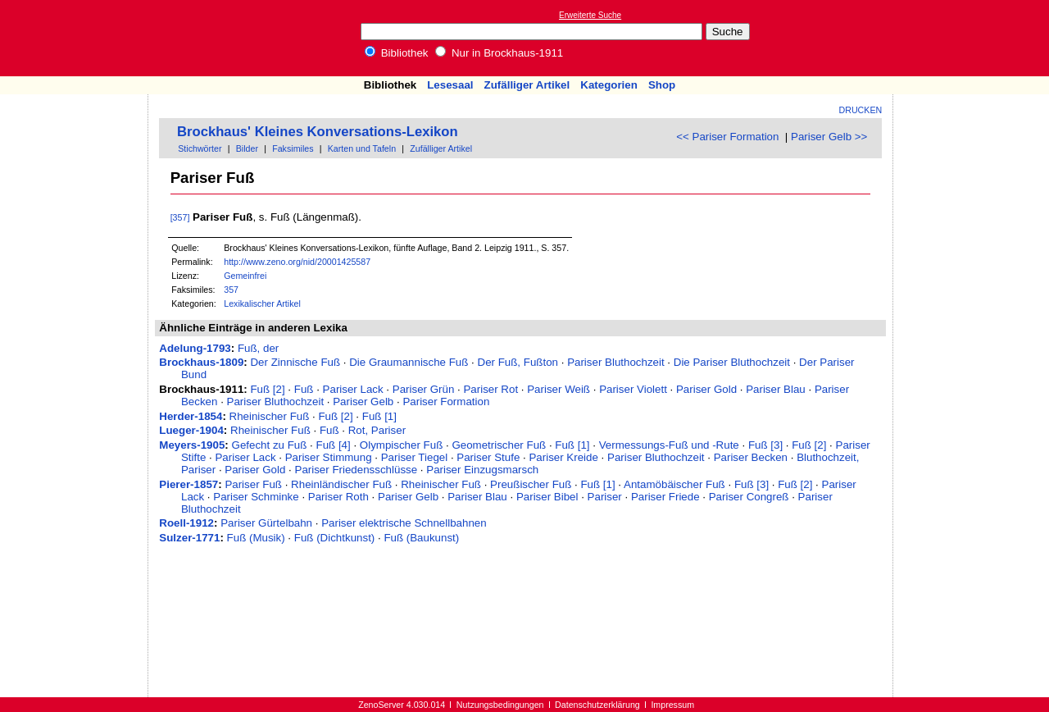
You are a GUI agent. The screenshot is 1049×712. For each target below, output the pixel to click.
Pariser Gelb (363, 401)
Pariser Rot (490, 389)
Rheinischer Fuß (269, 416)
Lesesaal (450, 85)
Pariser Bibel (547, 497)
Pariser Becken (751, 457)
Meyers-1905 (192, 445)
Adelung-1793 (194, 348)
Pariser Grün (424, 389)
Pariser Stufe (488, 457)
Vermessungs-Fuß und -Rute (669, 445)
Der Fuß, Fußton (518, 362)
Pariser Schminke (255, 497)
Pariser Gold (706, 389)
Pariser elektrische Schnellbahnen (404, 523)
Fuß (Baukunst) (421, 538)
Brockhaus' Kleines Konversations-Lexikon (317, 131)
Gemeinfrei (245, 276)
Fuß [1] (379, 416)
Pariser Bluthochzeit (616, 362)
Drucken (861, 110)
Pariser (605, 497)
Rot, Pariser (377, 430)
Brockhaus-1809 (201, 362)
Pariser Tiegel (414, 457)
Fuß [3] (765, 445)
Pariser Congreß (749, 497)
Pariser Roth (338, 497)
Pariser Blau (776, 389)
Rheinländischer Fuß (341, 484)
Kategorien (609, 85)
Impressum (672, 705)
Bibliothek (397, 53)
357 (231, 289)
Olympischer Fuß (401, 445)
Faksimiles (292, 148)
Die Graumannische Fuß (408, 362)
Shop (661, 85)
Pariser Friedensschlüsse (356, 469)
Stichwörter (199, 148)
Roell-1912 (186, 523)
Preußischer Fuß (530, 484)
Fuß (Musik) (256, 538)
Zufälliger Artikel (527, 85)
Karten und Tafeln (362, 148)
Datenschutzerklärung (597, 705)
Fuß (304, 389)
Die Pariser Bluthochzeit (732, 362)
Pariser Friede (665, 497)
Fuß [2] (267, 389)
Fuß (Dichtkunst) (334, 538)
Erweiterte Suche (590, 15)
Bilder (247, 148)
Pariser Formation (445, 401)
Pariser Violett (633, 389)
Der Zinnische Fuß (295, 362)
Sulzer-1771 (189, 538)
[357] (180, 217)
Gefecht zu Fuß (269, 445)
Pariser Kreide (563, 457)
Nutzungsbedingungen (500, 705)
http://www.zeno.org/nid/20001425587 (297, 262)
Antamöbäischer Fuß (674, 484)
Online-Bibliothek (78, 38)
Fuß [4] (333, 445)
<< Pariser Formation (727, 136)
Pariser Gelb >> (829, 136)
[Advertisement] (973, 38)
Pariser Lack (353, 389)
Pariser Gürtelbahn (266, 523)
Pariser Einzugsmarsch (482, 469)
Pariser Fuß (253, 484)
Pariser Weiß (558, 389)
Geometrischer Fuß (499, 445)
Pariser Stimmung (328, 457)
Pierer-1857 (188, 484)
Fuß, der (258, 348)
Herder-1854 (190, 416)
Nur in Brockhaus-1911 (499, 53)
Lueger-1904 (191, 430)
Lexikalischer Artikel (262, 303)
